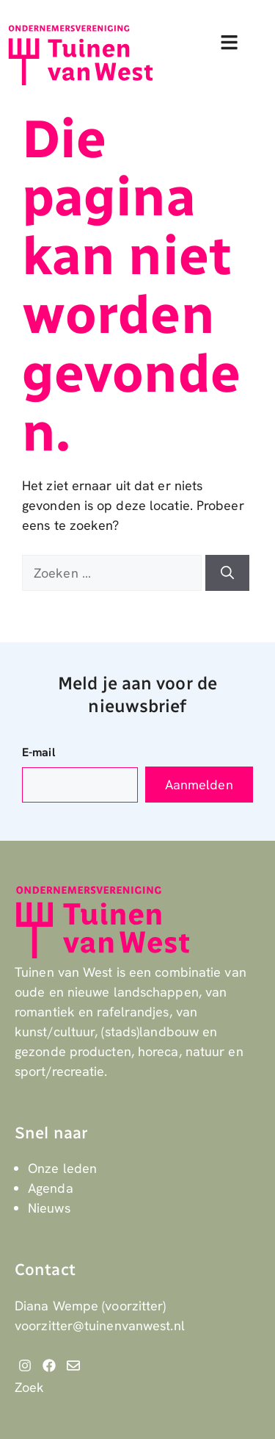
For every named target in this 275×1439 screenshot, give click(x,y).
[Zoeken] (227, 573)
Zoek (29, 1387)
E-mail (38, 752)
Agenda (50, 1188)
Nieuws (49, 1207)
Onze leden (62, 1168)
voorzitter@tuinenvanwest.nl (100, 1325)
